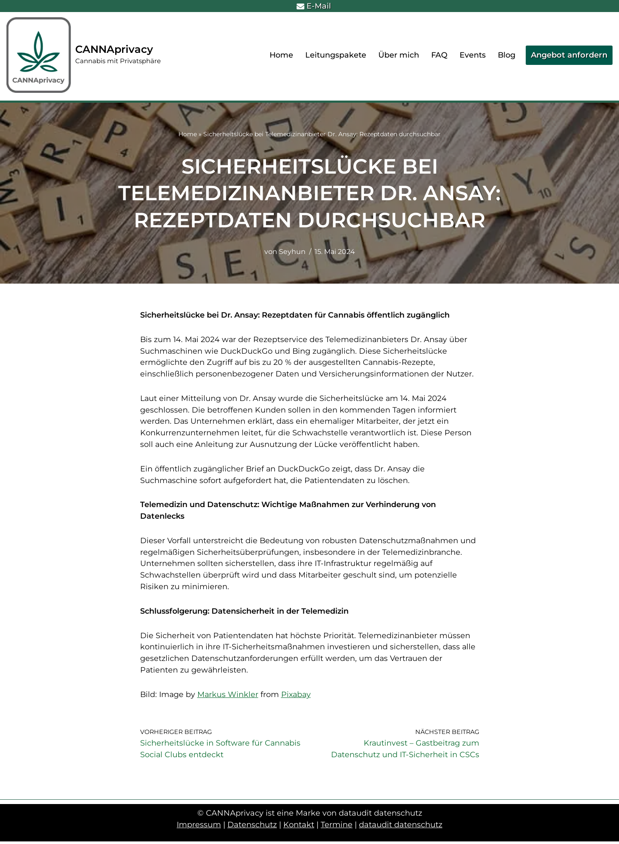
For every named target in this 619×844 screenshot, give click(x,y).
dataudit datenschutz (400, 827)
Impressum (199, 827)
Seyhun (292, 252)
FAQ (439, 55)
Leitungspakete (335, 55)
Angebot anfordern (569, 55)
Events (472, 55)
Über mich (398, 55)
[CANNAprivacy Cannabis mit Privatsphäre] (83, 55)
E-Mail (314, 6)
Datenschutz (252, 827)
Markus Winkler (229, 696)
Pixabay (297, 696)
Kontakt (298, 827)
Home (281, 55)
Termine (336, 827)
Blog (506, 55)
